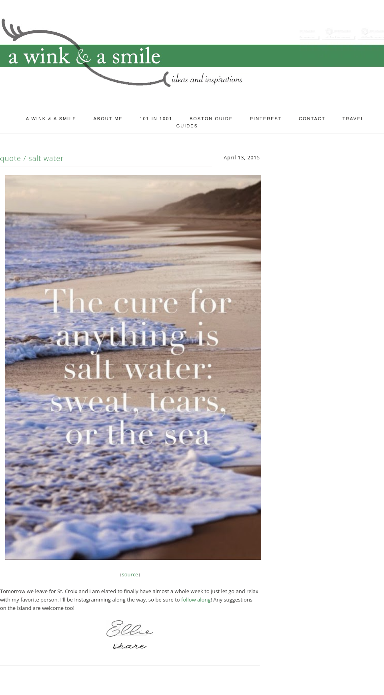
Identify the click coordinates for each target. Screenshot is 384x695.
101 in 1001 (156, 118)
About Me (107, 118)
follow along (195, 599)
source (130, 574)
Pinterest (266, 118)
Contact (312, 118)
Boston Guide (211, 118)
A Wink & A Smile (51, 118)
